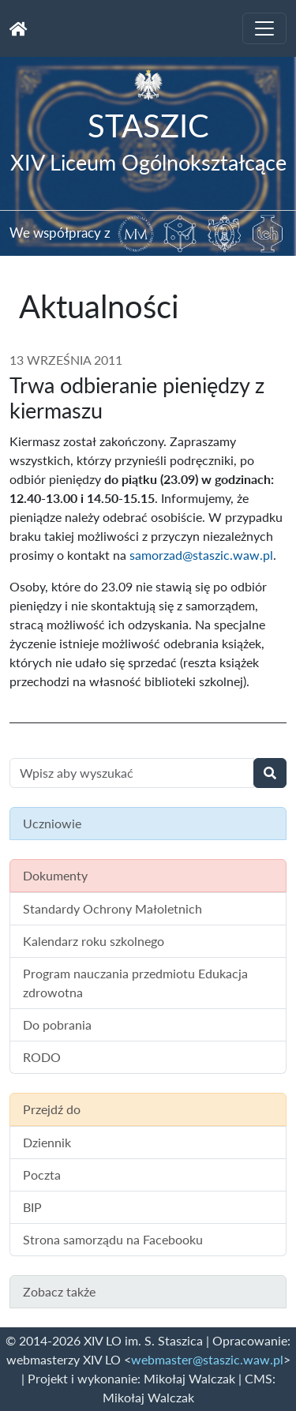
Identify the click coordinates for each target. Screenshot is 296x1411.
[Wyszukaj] (270, 773)
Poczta (42, 1174)
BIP (32, 1206)
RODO (42, 1056)
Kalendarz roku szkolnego (93, 940)
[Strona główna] (18, 28)
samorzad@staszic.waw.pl (201, 554)
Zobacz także (59, 1291)
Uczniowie (52, 823)
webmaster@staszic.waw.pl (207, 1359)
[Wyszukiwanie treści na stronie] (131, 773)
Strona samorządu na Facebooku (113, 1239)
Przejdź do (52, 1108)
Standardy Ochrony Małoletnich (112, 908)
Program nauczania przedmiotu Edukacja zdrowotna (135, 983)
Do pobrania (57, 1024)
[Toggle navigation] (264, 28)
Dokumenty (55, 875)
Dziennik (47, 1142)
